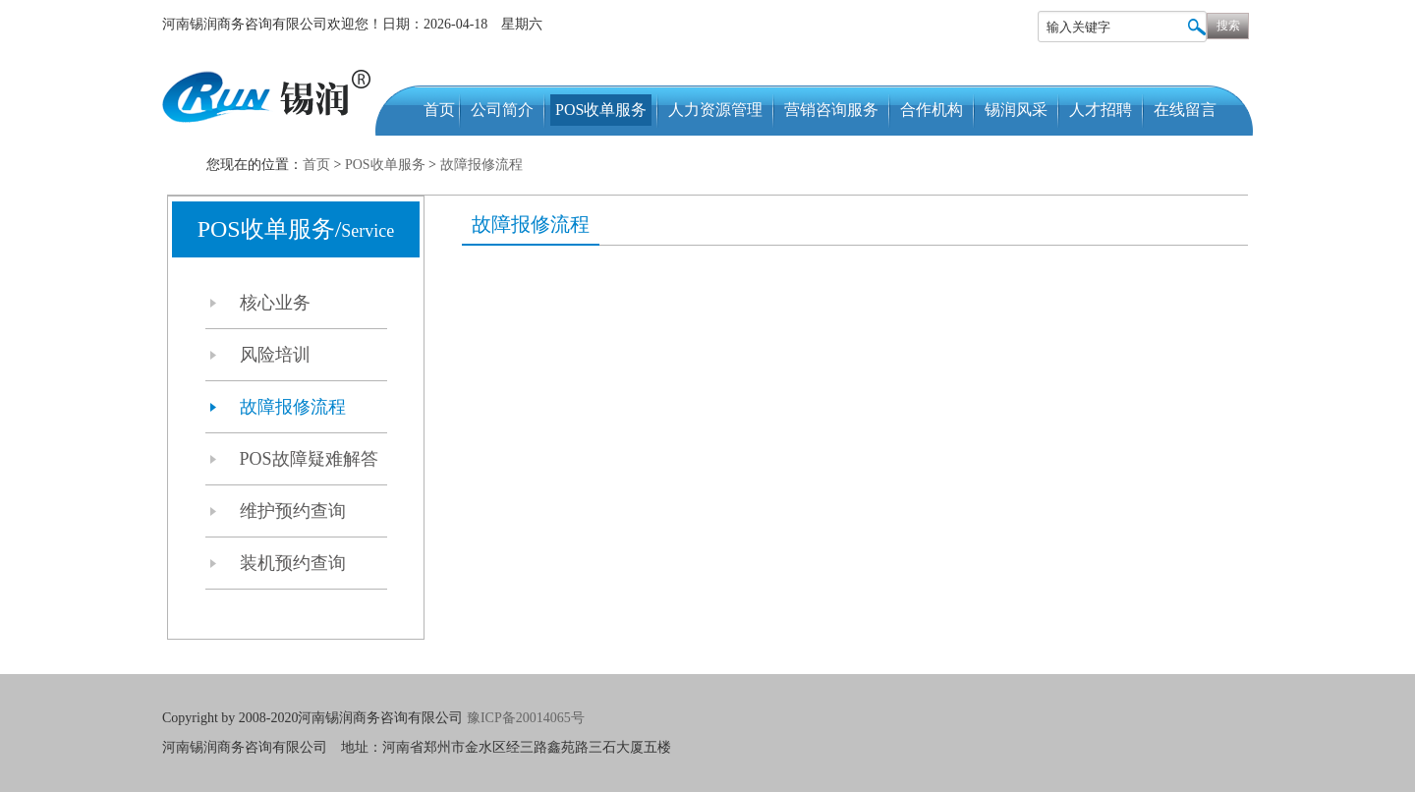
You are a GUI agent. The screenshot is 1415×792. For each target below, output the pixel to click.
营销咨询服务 (831, 109)
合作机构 (931, 109)
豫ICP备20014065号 (527, 717)
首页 (439, 109)
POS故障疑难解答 (309, 459)
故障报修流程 (481, 164)
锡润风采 (1016, 109)
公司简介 (502, 109)
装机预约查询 (293, 563)
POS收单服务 (601, 109)
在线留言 (1185, 109)
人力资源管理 (715, 109)
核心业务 (275, 302)
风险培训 (275, 355)
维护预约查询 (293, 511)
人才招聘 (1100, 109)
